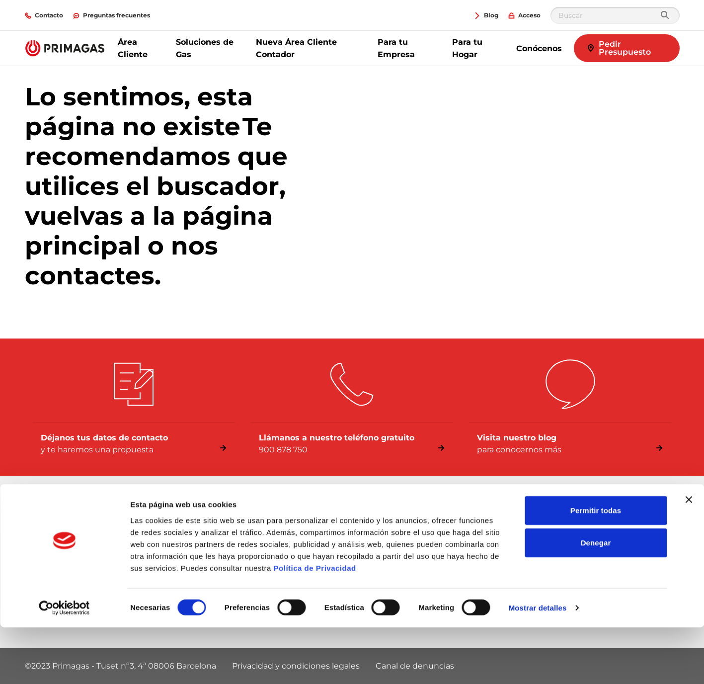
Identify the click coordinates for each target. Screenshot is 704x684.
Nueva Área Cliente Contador (296, 48)
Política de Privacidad (315, 624)
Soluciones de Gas (205, 48)
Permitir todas (595, 566)
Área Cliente (133, 48)
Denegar (596, 599)
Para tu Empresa (396, 48)
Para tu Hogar (467, 48)
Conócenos (539, 48)
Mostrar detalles (538, 664)
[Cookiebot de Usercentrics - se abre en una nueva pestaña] (64, 664)
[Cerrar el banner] (688, 555)
